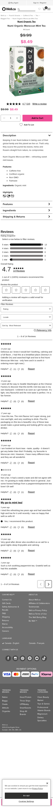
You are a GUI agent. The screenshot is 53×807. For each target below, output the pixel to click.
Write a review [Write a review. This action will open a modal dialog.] (39, 104)
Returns (5, 620)
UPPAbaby (24, 704)
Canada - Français (36, 643)
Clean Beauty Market (43, 699)
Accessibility (7, 627)
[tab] (26, 135)
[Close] (47, 783)
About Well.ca (34, 599)
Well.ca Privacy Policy (38, 610)
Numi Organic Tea (26, 21)
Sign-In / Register (39, 3)
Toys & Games (43, 703)
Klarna (4, 624)
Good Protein (25, 697)
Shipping (6, 616)
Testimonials (34, 606)
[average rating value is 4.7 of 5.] (16, 104)
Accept (26, 795)
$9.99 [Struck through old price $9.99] (26, 35)
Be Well (33, 620)
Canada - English (12, 643)
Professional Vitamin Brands (43, 709)
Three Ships (25, 700)
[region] (26, 792)
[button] (4, 118)
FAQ (4, 613)
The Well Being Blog (37, 617)
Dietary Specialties (42, 719)
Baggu (5, 700)
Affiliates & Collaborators (39, 603)
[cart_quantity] (10, 118)
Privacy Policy (37, 788)
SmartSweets (25, 707)
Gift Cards (6, 603)
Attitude (5, 707)
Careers (5, 631)
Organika (6, 711)
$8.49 (26, 41)
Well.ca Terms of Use (38, 613)
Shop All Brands (23, 713)
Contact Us (7, 599)
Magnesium (42, 713)
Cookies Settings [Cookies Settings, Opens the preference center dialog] (26, 801)
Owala (4, 704)
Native (5, 697)
